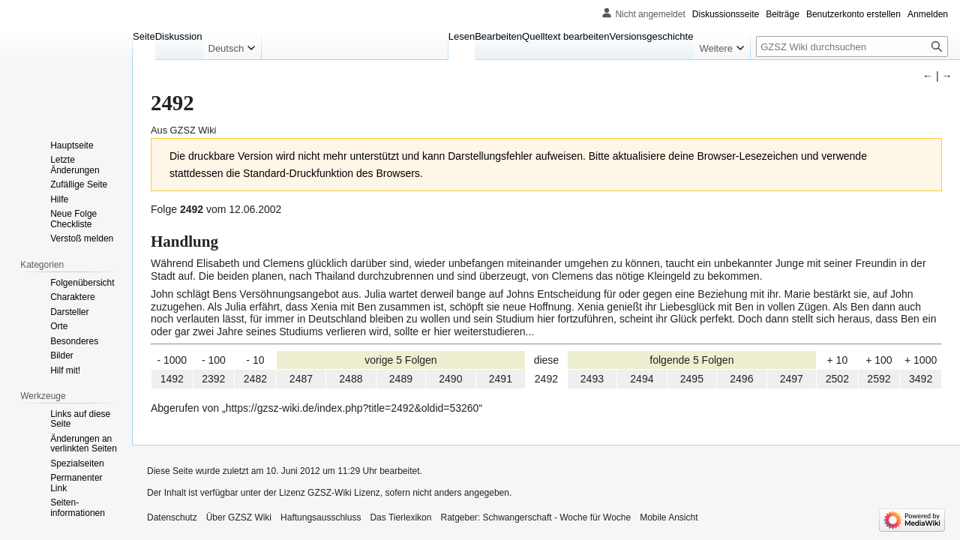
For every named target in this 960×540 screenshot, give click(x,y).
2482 (255, 379)
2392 (213, 379)
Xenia (324, 307)
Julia (375, 294)
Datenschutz (172, 517)
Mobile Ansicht (669, 517)
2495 (692, 379)
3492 (920, 379)
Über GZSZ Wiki (239, 517)
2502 (837, 379)
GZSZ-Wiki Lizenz (344, 493)
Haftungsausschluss (320, 517)
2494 (641, 379)
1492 (172, 379)
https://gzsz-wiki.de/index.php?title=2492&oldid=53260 (352, 408)
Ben (367, 307)
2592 (878, 379)
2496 (741, 379)
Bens (225, 294)
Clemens (283, 263)
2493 (592, 379)
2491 (500, 379)
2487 (301, 379)
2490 (450, 379)
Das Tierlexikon (400, 517)
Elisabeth (218, 263)
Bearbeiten (498, 36)
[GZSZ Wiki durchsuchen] (852, 46)
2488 (350, 379)
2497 (791, 379)
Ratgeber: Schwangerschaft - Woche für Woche (535, 517)
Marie (797, 294)
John (162, 294)
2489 (400, 379)
